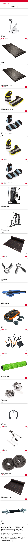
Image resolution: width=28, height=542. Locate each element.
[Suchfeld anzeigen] (21, 4)
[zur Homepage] (6, 3)
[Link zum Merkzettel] (23, 4)
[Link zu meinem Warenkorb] (26, 3)
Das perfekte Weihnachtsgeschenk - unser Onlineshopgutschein (13, 0)
